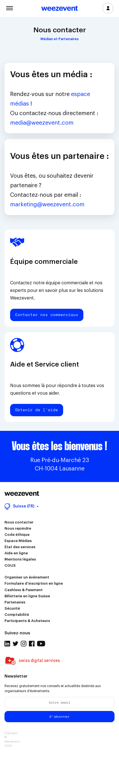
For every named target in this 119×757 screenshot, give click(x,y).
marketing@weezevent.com (47, 204)
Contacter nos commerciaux (46, 314)
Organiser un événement (26, 577)
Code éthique (16, 534)
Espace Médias (18, 541)
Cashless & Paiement (23, 590)
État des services (19, 547)
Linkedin (7, 643)
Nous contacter (18, 522)
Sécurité (12, 608)
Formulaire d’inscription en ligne (33, 583)
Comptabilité (16, 614)
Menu (9, 7)
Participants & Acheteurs (27, 621)
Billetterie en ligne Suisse (27, 596)
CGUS (10, 565)
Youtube (41, 643)
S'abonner (59, 716)
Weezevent (59, 9)
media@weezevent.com (42, 123)
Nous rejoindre (17, 528)
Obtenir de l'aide (36, 410)
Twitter (15, 643)
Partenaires (14, 602)
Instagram (23, 643)
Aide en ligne (16, 553)
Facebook (32, 643)
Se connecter (107, 8)
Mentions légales (20, 559)
